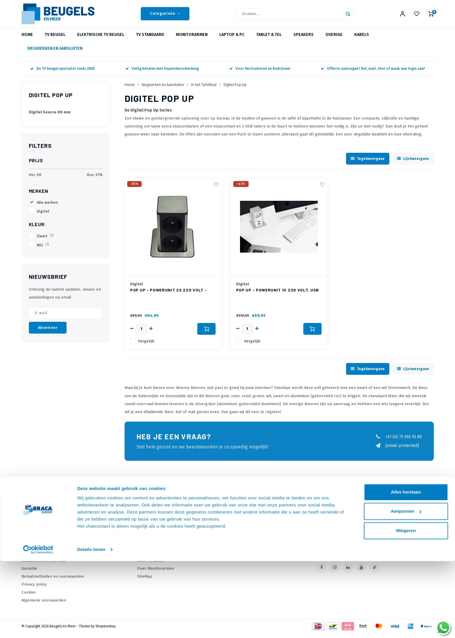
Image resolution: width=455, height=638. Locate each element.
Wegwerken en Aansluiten (54, 53)
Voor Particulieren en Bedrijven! (259, 74)
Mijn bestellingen (250, 533)
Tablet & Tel (269, 39)
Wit (43, 250)
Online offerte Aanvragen (161, 525)
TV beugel (55, 39)
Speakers (303, 39)
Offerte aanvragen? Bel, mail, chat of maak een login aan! (373, 74)
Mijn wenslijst (246, 548)
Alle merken (47, 207)
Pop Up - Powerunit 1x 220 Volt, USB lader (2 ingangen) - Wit (277, 295)
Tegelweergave (368, 163)
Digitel (43, 216)
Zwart (45, 240)
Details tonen (91, 626)
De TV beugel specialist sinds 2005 (62, 74)
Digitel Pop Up (235, 89)
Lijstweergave (413, 163)
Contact (28, 525)
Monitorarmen (192, 39)
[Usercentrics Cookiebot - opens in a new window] (38, 626)
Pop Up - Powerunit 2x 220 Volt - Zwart (168, 295)
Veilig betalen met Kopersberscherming (162, 74)
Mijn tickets (244, 540)
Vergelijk (146, 346)
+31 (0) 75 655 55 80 (398, 441)
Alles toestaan (406, 568)
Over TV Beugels (152, 548)
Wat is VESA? (149, 540)
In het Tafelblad (203, 89)
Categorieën (165, 16)
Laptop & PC (231, 39)
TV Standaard (150, 39)
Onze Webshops (36, 540)
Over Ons (30, 533)
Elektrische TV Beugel (100, 39)
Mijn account (245, 525)
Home (27, 39)
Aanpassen (406, 588)
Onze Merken (149, 533)
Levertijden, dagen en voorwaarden (54, 548)
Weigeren (406, 607)
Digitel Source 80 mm (50, 117)
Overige (334, 39)
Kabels (361, 39)
